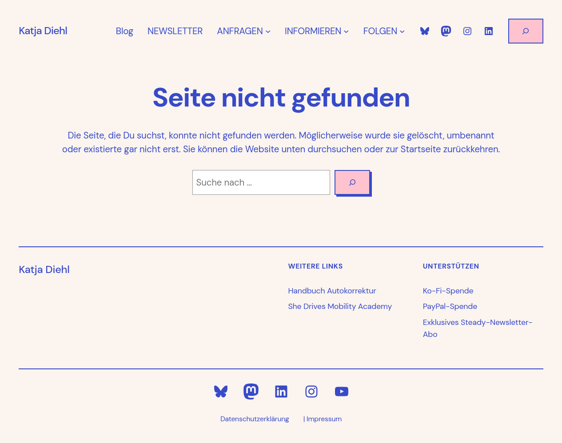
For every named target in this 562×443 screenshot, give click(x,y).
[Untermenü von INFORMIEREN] (346, 31)
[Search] (352, 182)
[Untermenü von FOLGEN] (402, 31)
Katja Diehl (43, 30)
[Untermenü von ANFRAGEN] (268, 31)
